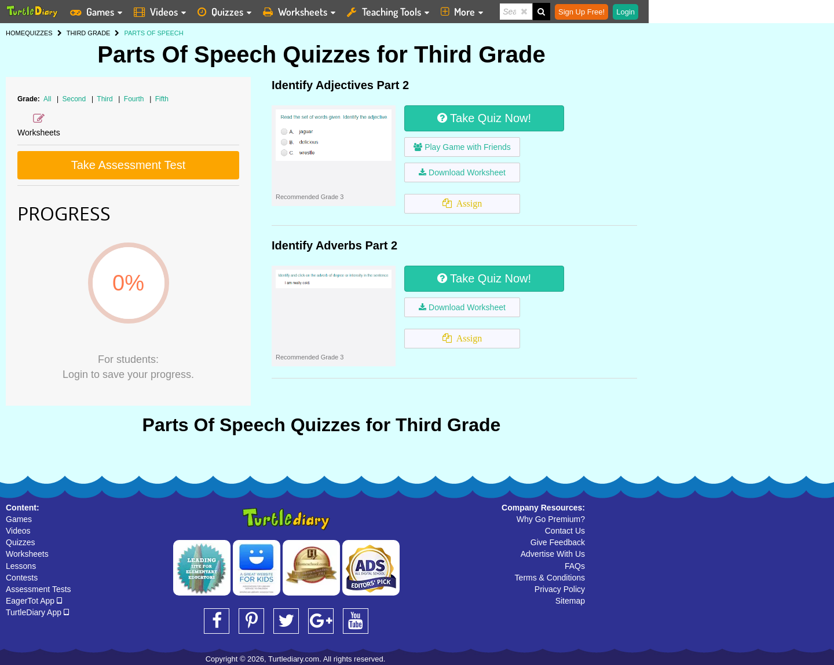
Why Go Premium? (551, 519)
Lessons (21, 566)
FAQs (575, 566)
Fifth (162, 99)
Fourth (135, 99)
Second (75, 99)
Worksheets (27, 554)
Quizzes (20, 542)
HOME (15, 33)
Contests (22, 577)
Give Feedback (558, 542)
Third (106, 99)
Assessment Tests (38, 589)
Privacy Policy (560, 589)
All (47, 99)
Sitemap (570, 600)
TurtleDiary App (37, 612)
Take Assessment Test (128, 165)
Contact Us (565, 530)
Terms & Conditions (550, 577)
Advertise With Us (553, 554)
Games (19, 519)
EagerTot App (34, 600)
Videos (18, 530)
